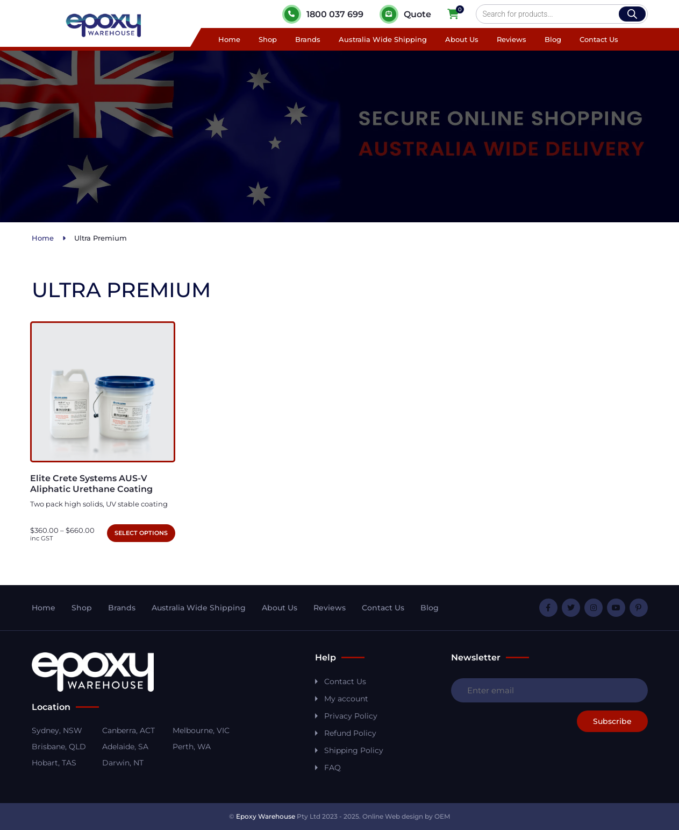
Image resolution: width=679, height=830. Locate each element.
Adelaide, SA (125, 746)
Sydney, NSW (57, 730)
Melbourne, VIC (201, 730)
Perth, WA (192, 746)
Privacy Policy (350, 716)
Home (229, 39)
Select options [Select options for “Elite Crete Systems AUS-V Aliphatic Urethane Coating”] (141, 533)
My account (346, 699)
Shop (268, 39)
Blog (553, 39)
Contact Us (599, 39)
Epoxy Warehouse (265, 816)
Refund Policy (350, 733)
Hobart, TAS (54, 763)
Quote (405, 14)
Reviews (511, 39)
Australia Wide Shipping (383, 39)
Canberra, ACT (128, 730)
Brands (307, 39)
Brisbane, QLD (59, 746)
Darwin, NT (123, 763)
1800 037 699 (322, 14)
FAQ (332, 767)
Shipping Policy (353, 750)
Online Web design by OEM (406, 816)
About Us (461, 39)
